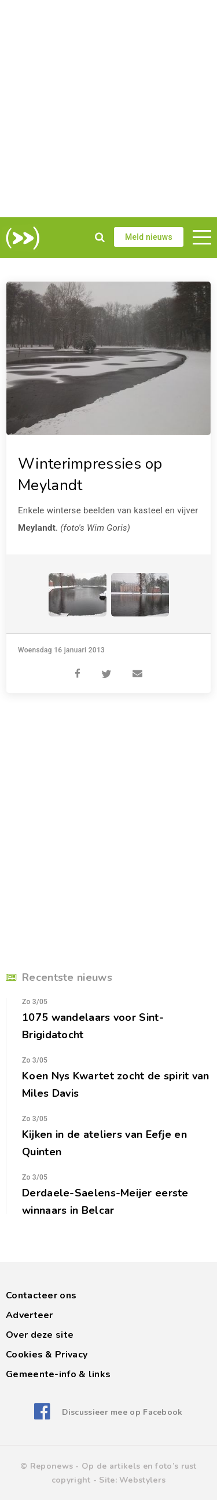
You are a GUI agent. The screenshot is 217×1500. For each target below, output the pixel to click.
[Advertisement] (108, 108)
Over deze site (39, 1335)
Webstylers (142, 1480)
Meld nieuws (148, 237)
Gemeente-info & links (58, 1374)
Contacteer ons (41, 1295)
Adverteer (29, 1315)
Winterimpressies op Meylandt (90, 474)
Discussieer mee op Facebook (122, 1412)
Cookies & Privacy (46, 1354)
